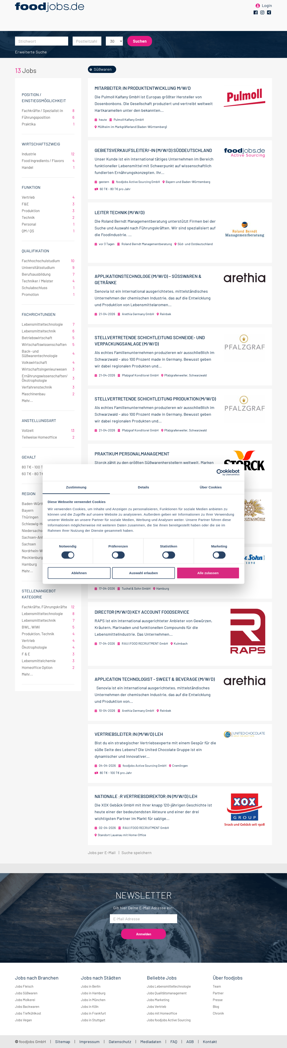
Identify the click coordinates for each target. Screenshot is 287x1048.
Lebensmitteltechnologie (48, 324)
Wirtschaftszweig (41, 143)
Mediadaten (150, 1041)
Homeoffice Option (48, 667)
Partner (218, 993)
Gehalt (29, 457)
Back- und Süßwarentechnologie (48, 353)
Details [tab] (143, 487)
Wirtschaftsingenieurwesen (48, 369)
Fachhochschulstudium (48, 260)
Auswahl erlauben (143, 573)
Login (267, 10)
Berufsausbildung (48, 274)
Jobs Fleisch (24, 986)
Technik (48, 217)
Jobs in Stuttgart (93, 1020)
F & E (48, 654)
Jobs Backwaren (27, 1006)
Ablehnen (79, 573)
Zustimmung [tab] (76, 487)
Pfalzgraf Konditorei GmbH (140, 375)
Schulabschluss (48, 287)
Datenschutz (120, 1041)
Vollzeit (48, 430)
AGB (190, 1041)
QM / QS (48, 230)
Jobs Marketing (158, 1000)
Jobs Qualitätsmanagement (167, 993)
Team (217, 986)
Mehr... (27, 400)
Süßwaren (103, 69)
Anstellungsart (39, 420)
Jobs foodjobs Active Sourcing (169, 1020)
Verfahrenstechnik (48, 387)
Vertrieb (48, 197)
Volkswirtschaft (48, 362)
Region (28, 493)
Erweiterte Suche (31, 51)
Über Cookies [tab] (211, 487)
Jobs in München (93, 1000)
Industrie (48, 154)
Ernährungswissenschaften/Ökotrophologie (48, 378)
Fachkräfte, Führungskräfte (48, 606)
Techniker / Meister (48, 281)
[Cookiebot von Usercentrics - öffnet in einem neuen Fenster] (219, 472)
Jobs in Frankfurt (93, 1013)
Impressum (89, 1041)
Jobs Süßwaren (26, 993)
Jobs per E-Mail (101, 852)
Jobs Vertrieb (156, 1006)
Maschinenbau (48, 393)
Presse (218, 1000)
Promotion (48, 294)
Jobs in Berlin (90, 986)
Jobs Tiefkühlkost (28, 1013)
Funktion (31, 187)
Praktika (48, 124)
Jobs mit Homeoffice (162, 1013)
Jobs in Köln (89, 1006)
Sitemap (62, 1041)
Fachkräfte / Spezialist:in (48, 110)
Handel (48, 167)
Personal (48, 224)
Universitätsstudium (48, 267)
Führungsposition (48, 117)
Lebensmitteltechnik (48, 331)
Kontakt (210, 1041)
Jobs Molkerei (25, 1000)
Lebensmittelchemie (48, 660)
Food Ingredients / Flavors (48, 160)
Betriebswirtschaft (48, 337)
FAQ (173, 1041)
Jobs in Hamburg (93, 993)
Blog (216, 1006)
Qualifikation (35, 250)
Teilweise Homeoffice (48, 437)
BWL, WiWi (48, 627)
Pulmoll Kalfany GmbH (129, 119)
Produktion (48, 210)
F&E (48, 204)
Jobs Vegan (23, 1020)
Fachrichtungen (38, 314)
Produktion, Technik (48, 633)
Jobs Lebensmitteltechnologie (169, 986)
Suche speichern (137, 852)
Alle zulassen (208, 573)
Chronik (218, 1013)
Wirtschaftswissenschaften (48, 344)
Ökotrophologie (48, 647)
